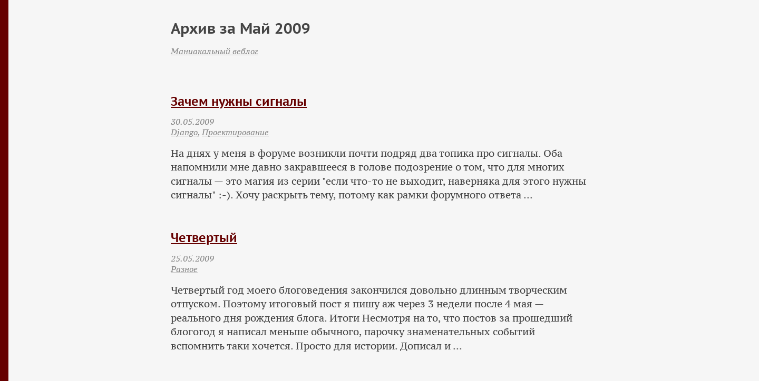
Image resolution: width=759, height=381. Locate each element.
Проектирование (235, 132)
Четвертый (204, 237)
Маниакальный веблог (214, 51)
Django (184, 132)
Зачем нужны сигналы (239, 101)
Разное (184, 269)
